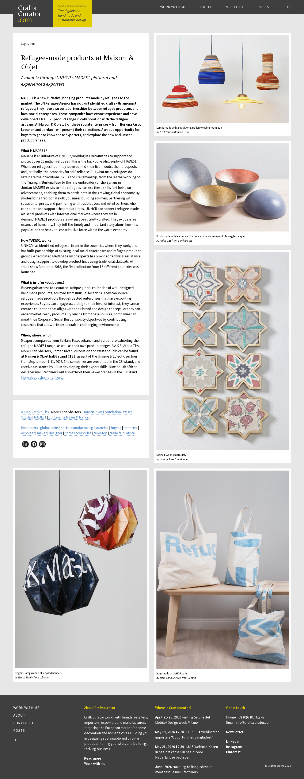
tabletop (100, 433)
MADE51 (40, 417)
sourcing (102, 427)
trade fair (117, 433)
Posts (263, 7)
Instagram (234, 746)
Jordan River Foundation (102, 412)
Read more (92, 758)
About (206, 7)
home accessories (78, 433)
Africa (130, 433)
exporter (28, 433)
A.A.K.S (26, 412)
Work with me (173, 7)
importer (130, 427)
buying (116, 427)
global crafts (49, 427)
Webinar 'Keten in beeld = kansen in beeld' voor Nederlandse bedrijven (186, 752)
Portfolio (234, 7)
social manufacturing (77, 427)
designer (55, 433)
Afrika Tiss (41, 412)
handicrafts (29, 427)
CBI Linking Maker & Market (69, 417)
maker (42, 433)
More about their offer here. (42, 377)
